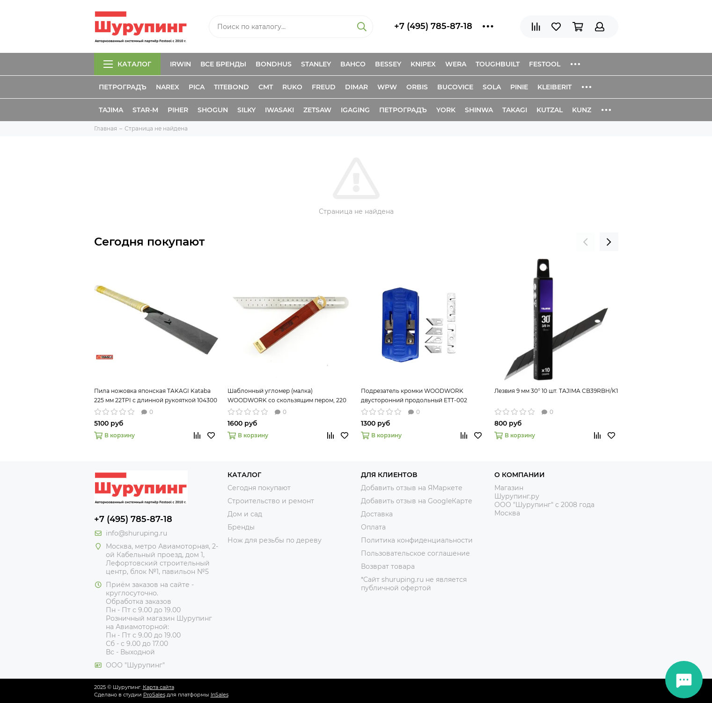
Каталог (127, 64)
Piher (178, 110)
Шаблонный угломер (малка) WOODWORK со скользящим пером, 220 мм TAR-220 (287, 396)
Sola (492, 87)
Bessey (388, 64)
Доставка (377, 514)
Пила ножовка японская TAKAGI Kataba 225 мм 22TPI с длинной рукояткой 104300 (155, 395)
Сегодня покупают (149, 241)
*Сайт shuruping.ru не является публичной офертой (414, 583)
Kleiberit (554, 87)
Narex (167, 87)
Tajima (111, 110)
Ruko (292, 87)
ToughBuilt (498, 64)
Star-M (145, 110)
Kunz (581, 110)
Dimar (356, 87)
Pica (197, 87)
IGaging (355, 110)
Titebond (231, 87)
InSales (219, 694)
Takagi (514, 110)
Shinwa (479, 110)
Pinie (519, 87)
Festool (544, 64)
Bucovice (455, 87)
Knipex (423, 64)
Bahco (353, 64)
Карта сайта (158, 687)
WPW (387, 87)
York (445, 110)
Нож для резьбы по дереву (275, 540)
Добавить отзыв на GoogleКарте (416, 501)
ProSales (154, 694)
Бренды (241, 527)
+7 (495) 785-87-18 (433, 26)
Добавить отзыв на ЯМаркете (411, 488)
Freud (324, 87)
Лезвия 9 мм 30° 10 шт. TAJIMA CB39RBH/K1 (556, 390)
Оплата (373, 527)
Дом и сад (245, 514)
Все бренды (223, 64)
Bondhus (274, 64)
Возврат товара (388, 566)
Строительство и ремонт (271, 501)
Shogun (213, 110)
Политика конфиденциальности (417, 540)
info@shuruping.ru (136, 533)
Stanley (316, 64)
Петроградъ (123, 87)
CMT (265, 87)
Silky (246, 110)
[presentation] (585, 241)
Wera (455, 64)
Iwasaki (279, 110)
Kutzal (549, 110)
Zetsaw (317, 110)
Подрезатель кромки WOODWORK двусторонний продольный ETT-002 (414, 395)
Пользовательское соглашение (415, 553)
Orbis (417, 87)
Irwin (180, 64)
